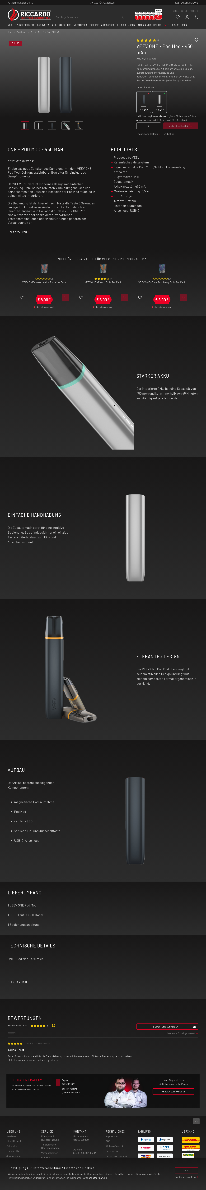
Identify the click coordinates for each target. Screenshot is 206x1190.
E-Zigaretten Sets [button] (24, 25)
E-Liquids (11, 1146)
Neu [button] (10, 25)
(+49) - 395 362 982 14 (84, 1152)
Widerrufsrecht (114, 1146)
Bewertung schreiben (174, 1026)
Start (10, 32)
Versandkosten (159, 116)
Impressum (112, 1136)
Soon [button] (184, 25)
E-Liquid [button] (121, 25)
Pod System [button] (43, 25)
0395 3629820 (81, 1139)
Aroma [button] (131, 25)
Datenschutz (113, 1150)
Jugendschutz (14, 1155)
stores (176, 11)
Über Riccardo (14, 1141)
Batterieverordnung (117, 1155)
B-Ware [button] (175, 25)
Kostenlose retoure (186, 2)
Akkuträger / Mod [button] (61, 25)
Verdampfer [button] (80, 25)
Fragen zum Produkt (173, 1091)
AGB (108, 1141)
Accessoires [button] (108, 25)
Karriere (194, 11)
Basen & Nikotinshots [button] (149, 25)
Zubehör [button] (94, 25)
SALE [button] (166, 25)
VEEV (29, 161)
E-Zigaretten (13, 1150)
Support (45, 1157)
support (184, 11)
